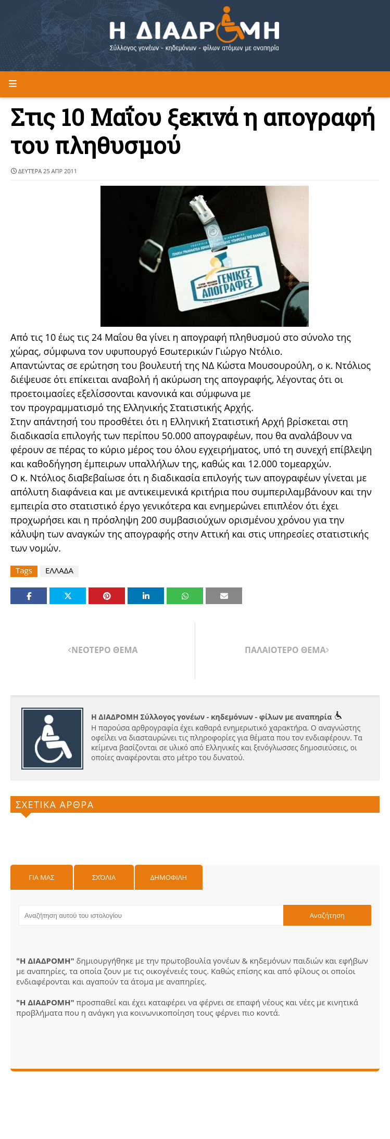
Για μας (41, 877)
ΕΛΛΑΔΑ (59, 570)
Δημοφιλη (168, 877)
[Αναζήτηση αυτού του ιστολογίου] (151, 915)
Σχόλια (104, 877)
